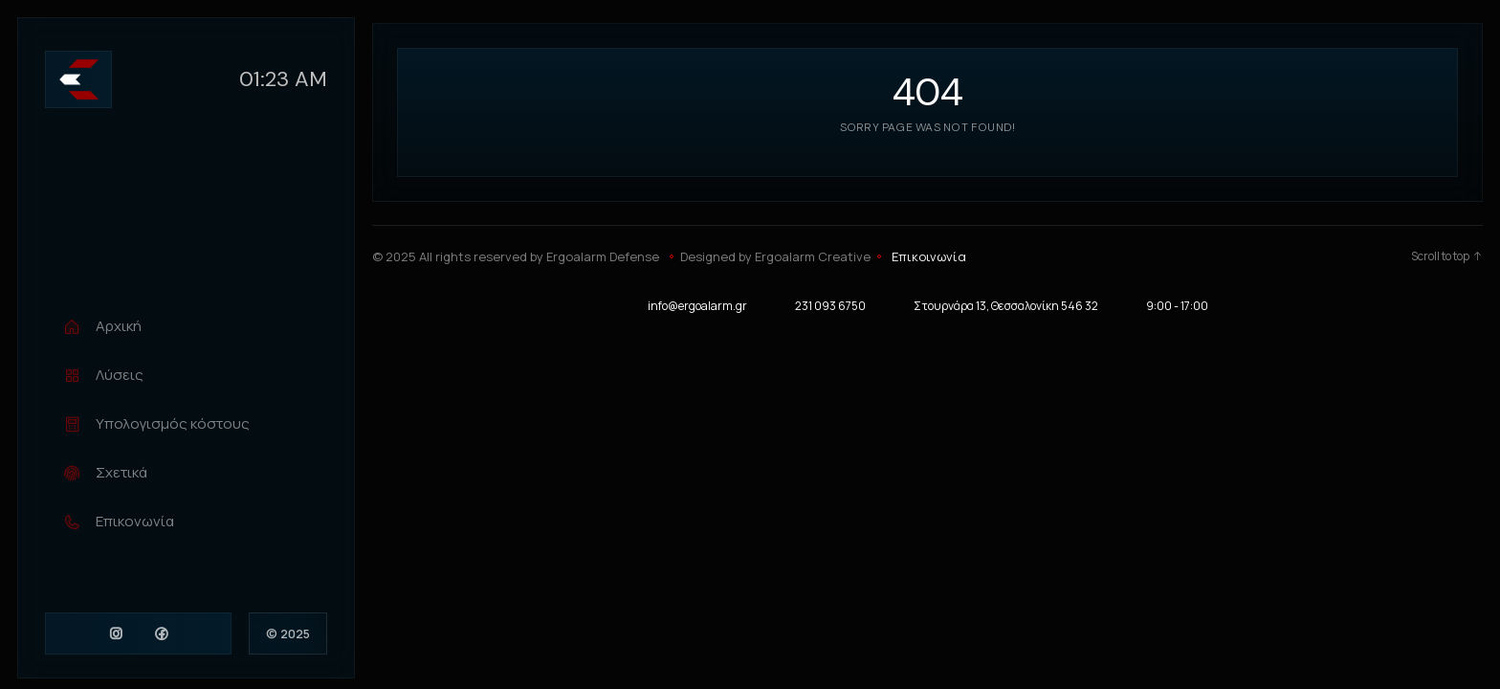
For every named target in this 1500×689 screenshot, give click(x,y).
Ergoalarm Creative (813, 256)
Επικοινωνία (929, 256)
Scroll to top (1447, 256)
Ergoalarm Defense (602, 256)
